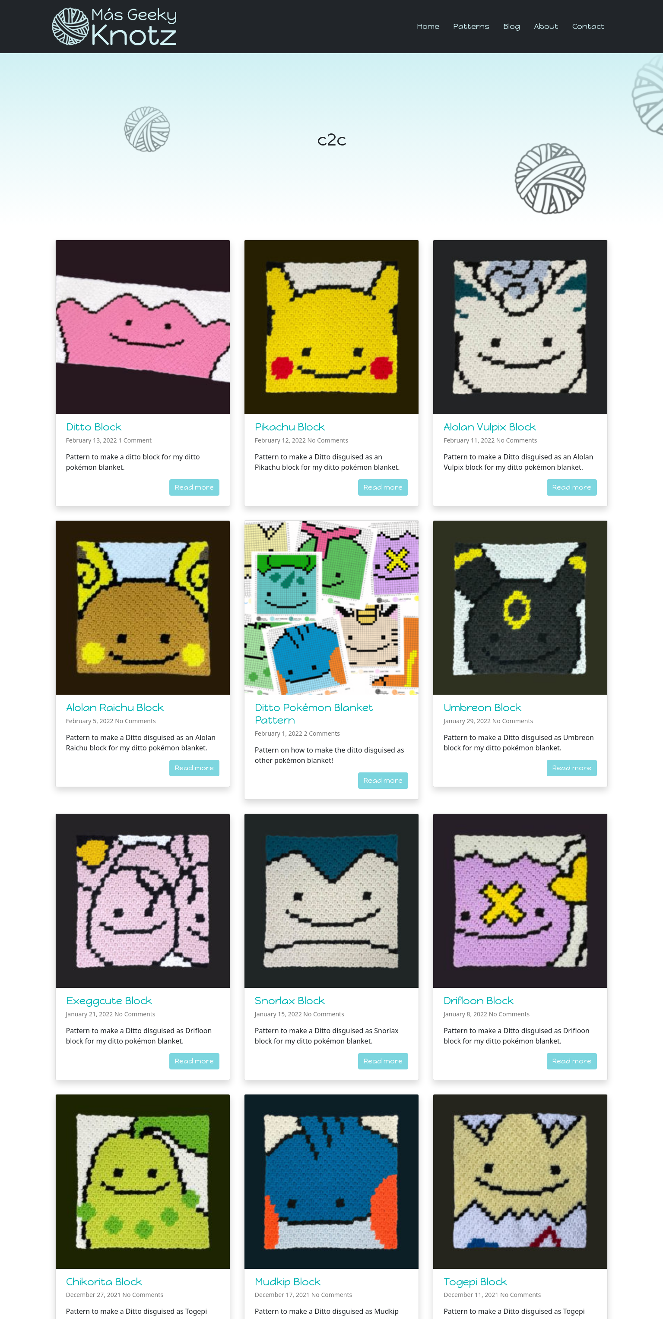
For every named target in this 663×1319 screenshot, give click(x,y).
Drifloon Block (479, 1000)
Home (428, 26)
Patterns (471, 26)
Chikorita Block (104, 1281)
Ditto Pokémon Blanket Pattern (314, 713)
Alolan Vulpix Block (490, 427)
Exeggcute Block (109, 1000)
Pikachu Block (290, 427)
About (546, 26)
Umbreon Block (482, 707)
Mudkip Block (287, 1281)
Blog (511, 26)
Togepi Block (475, 1281)
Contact (588, 26)
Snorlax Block (290, 1000)
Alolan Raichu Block (115, 707)
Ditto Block (93, 427)
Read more (194, 487)
